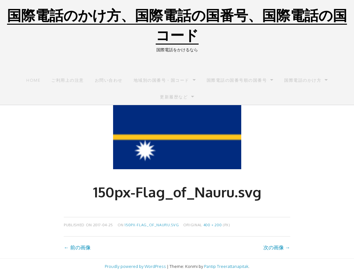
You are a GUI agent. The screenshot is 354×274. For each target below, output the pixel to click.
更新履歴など (174, 96)
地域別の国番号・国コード (161, 80)
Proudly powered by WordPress (135, 266)
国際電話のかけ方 (302, 80)
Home (33, 80)
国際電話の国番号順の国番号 (237, 80)
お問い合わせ (109, 80)
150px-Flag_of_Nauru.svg (152, 224)
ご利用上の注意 (67, 80)
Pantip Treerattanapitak (226, 266)
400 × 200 (212, 224)
